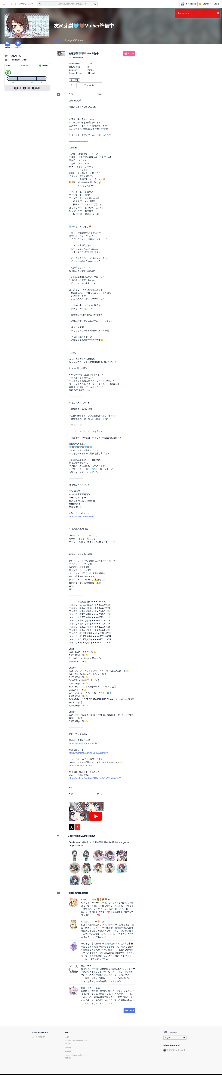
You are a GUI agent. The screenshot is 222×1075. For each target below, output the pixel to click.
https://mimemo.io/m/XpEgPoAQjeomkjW (88, 753)
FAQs (67, 1037)
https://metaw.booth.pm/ (80, 765)
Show (7, 44)
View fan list (89, 85)
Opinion (68, 1051)
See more (129, 1010)
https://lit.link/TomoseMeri (81, 516)
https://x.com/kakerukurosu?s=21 (85, 743)
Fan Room (18, 44)
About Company (38, 1037)
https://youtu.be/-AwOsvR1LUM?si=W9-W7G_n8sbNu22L (95, 778)
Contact (68, 1047)
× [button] (218, 13)
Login (216, 4)
